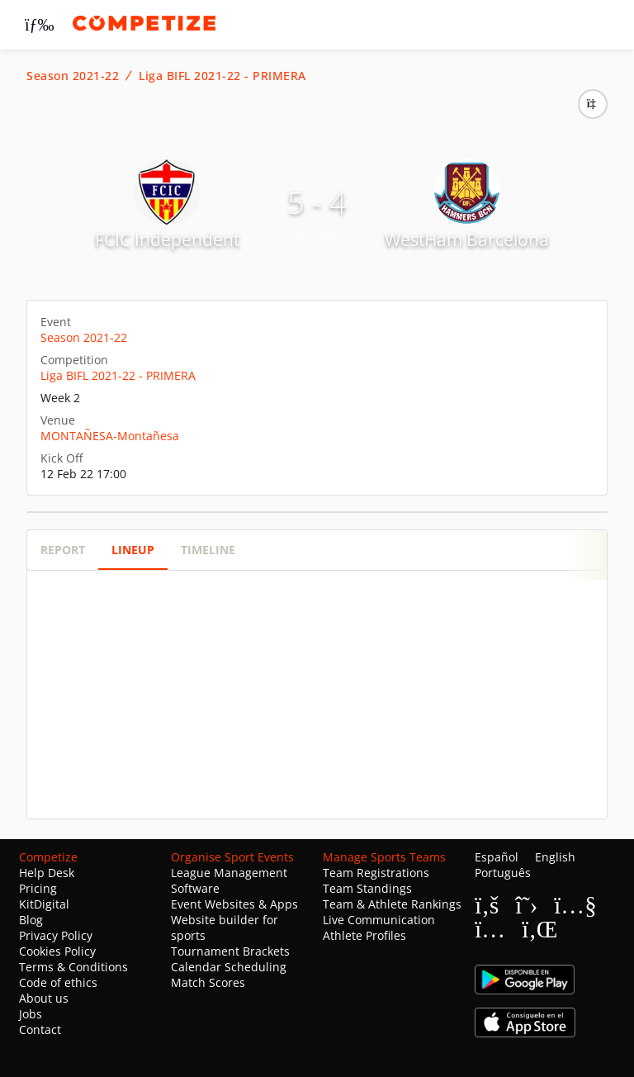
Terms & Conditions (73, 967)
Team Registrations (376, 872)
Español (496, 857)
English (555, 857)
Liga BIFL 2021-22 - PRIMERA (222, 76)
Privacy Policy (55, 935)
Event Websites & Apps (234, 904)
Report (62, 549)
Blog (31, 920)
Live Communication (379, 920)
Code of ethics (58, 982)
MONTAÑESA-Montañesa (109, 436)
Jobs (30, 1014)
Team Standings (367, 888)
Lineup (132, 549)
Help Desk (46, 872)
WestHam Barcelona (467, 239)
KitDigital (44, 904)
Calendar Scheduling (228, 967)
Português (503, 872)
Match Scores (208, 982)
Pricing (38, 888)
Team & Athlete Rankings (392, 904)
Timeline (208, 549)
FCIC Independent (167, 239)
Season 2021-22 (72, 76)
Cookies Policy (57, 951)
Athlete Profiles (364, 935)
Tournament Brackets (230, 951)
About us (44, 998)
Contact (40, 1029)
